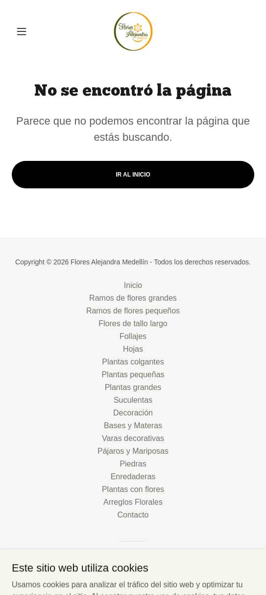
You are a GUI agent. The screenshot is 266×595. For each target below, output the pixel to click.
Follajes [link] (133, 336)
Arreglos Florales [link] (133, 502)
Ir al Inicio (133, 174)
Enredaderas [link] (133, 476)
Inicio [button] (133, 285)
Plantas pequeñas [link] (132, 374)
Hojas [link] (133, 349)
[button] (30, 31)
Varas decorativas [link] (133, 438)
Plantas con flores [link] (133, 489)
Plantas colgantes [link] (133, 362)
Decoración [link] (133, 413)
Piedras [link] (133, 464)
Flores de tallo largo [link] (133, 323)
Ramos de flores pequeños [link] (133, 311)
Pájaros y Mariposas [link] (133, 451)
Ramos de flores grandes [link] (133, 298)
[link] (133, 31)
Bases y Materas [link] (133, 425)
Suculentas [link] (133, 400)
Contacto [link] (132, 515)
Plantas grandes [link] (133, 387)
